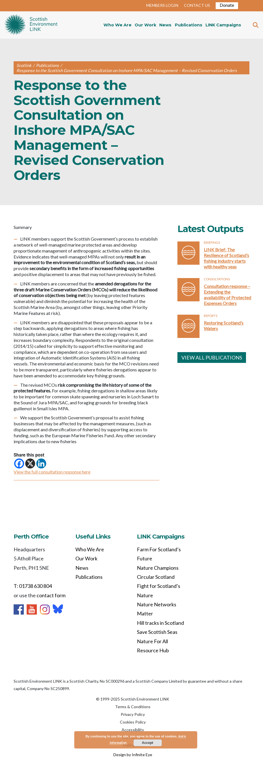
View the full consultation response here (52, 471)
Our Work (145, 25)
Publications (188, 25)
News (165, 25)
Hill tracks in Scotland (160, 623)
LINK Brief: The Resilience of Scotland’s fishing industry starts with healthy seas (226, 258)
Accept (147, 743)
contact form (51, 595)
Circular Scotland (156, 577)
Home (31, 25)
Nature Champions (158, 568)
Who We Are (117, 25)
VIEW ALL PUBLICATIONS (211, 357)
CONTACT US (197, 5)
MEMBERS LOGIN (162, 5)
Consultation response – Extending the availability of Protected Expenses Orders (227, 294)
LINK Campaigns (223, 25)
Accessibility (133, 729)
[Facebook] (19, 463)
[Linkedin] (41, 463)
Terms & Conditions (132, 706)
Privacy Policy (133, 714)
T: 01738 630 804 (33, 586)
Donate (227, 5)
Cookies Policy (133, 722)
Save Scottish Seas (157, 632)
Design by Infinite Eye (132, 754)
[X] (30, 463)
